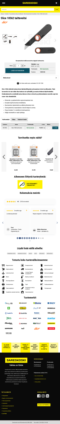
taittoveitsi (41, 253)
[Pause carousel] (30, 241)
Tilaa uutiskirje (44, 405)
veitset (30, 253)
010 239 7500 (39, 83)
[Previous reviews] (3, 223)
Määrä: (11, 65)
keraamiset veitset (22, 253)
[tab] (5, 119)
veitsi (35, 253)
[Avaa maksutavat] (30, 77)
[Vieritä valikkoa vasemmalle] (4, 157)
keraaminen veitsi (11, 253)
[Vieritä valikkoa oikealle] (56, 157)
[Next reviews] (57, 223)
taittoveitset (49, 253)
